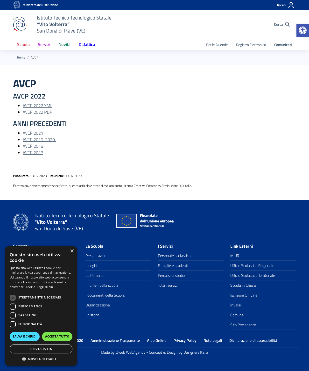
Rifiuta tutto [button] (41, 349)
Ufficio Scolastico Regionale (252, 265)
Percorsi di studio (171, 275)
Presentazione (96, 255)
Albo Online (156, 340)
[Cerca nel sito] (282, 24)
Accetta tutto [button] (57, 336)
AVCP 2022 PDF (37, 112)
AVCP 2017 (33, 152)
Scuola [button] (23, 44)
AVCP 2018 (33, 146)
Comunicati (283, 44)
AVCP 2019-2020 (39, 139)
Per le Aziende (217, 44)
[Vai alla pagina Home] (21, 57)
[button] (302, 30)
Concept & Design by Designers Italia (178, 352)
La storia (92, 315)
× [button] (72, 251)
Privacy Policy (185, 340)
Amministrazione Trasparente (115, 340)
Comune (237, 315)
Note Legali (213, 340)
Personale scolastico (174, 255)
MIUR (234, 255)
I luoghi (91, 265)
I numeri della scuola (101, 285)
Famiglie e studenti (173, 265)
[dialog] (41, 306)
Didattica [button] (87, 44)
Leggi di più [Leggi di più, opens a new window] (45, 287)
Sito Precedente (243, 325)
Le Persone (94, 275)
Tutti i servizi (167, 285)
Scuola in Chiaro (243, 285)
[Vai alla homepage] (17, 5)
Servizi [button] (44, 44)
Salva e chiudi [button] (25, 336)
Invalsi (235, 305)
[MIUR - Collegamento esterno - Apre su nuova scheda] (40, 5)
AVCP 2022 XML (37, 105)
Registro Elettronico (251, 44)
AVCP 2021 (33, 133)
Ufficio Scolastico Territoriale (252, 275)
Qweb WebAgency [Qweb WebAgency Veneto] (131, 352)
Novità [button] (64, 44)
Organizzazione (97, 305)
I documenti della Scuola (105, 295)
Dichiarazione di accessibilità (253, 340)
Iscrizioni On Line (243, 295)
